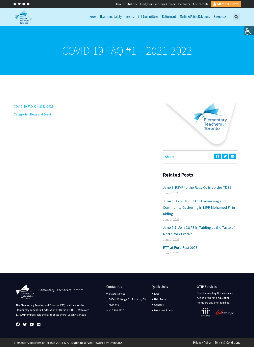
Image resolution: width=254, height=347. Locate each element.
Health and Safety (111, 17)
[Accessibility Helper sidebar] (249, 30)
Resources (220, 17)
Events (130, 17)
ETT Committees (148, 17)
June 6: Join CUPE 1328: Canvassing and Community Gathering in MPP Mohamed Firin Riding (199, 207)
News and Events (41, 114)
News (92, 17)
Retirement (169, 17)
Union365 (116, 342)
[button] (236, 16)
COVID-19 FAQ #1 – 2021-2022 (33, 106)
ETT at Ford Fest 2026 (180, 247)
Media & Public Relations (195, 17)
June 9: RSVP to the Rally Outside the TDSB (197, 187)
